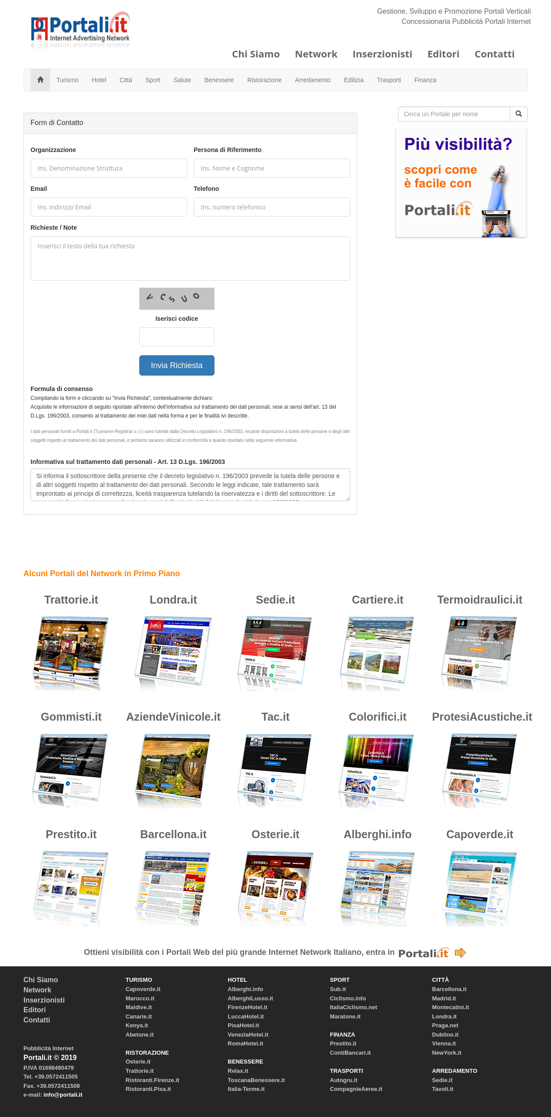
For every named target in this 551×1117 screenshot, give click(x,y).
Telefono (206, 188)
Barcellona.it (173, 834)
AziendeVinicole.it (173, 716)
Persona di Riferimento (227, 149)
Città (125, 80)
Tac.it (275, 716)
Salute (182, 80)
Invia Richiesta (177, 365)
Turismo (68, 80)
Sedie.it (275, 599)
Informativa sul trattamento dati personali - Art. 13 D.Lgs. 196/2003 (128, 461)
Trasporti (389, 80)
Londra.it (173, 599)
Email (39, 188)
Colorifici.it (378, 716)
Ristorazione (264, 80)
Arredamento (313, 80)
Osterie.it (275, 834)
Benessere (219, 80)
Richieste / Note (54, 227)
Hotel (99, 80)
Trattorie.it (71, 599)
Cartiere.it (378, 599)
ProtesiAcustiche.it (482, 716)
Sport (152, 80)
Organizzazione (53, 149)
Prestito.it (71, 834)
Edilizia (354, 80)
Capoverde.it (479, 834)
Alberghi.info (378, 834)
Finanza (425, 80)
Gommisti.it (71, 716)
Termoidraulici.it (480, 599)
